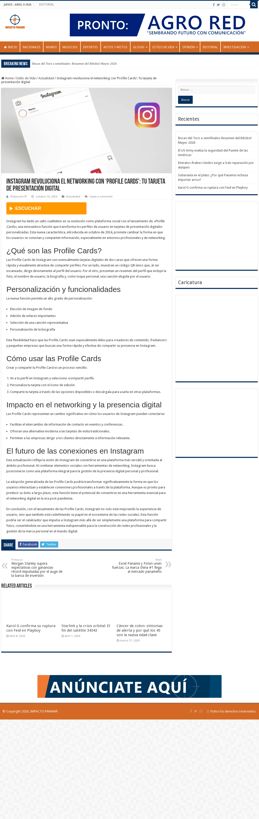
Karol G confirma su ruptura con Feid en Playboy (30, 628)
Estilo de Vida (163, 47)
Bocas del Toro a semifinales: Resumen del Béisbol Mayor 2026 (74, 63)
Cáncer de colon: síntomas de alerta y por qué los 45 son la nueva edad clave (140, 630)
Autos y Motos (115, 47)
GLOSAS (138, 47)
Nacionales (31, 47)
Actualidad (46, 78)
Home (7, 78)
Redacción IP (18, 196)
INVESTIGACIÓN (234, 47)
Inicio (10, 47)
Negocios (70, 47)
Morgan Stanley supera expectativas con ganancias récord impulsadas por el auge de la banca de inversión (37, 568)
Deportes (90, 47)
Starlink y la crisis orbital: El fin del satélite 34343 (85, 628)
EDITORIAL (46, 4)
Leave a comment (101, 196)
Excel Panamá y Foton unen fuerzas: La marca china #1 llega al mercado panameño (136, 566)
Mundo (51, 47)
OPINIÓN (188, 47)
